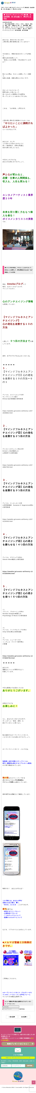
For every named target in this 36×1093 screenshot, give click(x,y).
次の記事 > (24, 1017)
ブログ (6, 7)
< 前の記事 (12, 1017)
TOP (2, 7)
